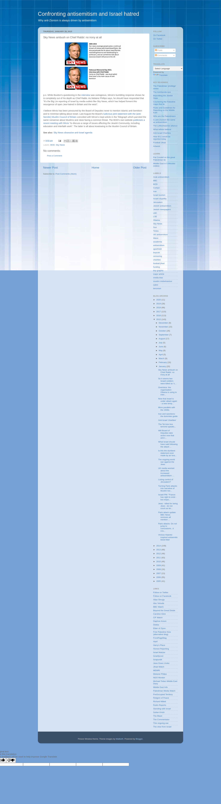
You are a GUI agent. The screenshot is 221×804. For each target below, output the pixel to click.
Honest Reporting (161, 649)
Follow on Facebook (162, 596)
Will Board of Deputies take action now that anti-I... (166, 434)
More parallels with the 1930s (166, 408)
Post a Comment (54, 156)
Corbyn (156, 188)
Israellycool (158, 656)
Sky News (60, 145)
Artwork (156, 146)
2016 (158, 315)
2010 (158, 561)
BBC (155, 180)
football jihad (159, 263)
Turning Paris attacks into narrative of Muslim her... (167, 488)
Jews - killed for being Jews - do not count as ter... (168, 505)
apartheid (157, 249)
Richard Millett (159, 701)
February (163, 362)
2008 (158, 569)
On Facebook (159, 35)
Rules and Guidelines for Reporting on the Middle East (164, 110)
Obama (156, 220)
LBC (155, 213)
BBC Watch (158, 607)
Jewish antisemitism (162, 206)
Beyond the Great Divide (164, 610)
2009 (158, 565)
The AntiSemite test (162, 92)
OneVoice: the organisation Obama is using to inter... (167, 391)
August (162, 338)
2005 (158, 581)
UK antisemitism (160, 234)
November (164, 327)
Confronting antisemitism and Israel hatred (88, 14)
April (161, 354)
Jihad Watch (158, 667)
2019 (158, 303)
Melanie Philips (160, 674)
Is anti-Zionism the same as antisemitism (164, 121)
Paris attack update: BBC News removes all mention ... (167, 516)
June (161, 346)
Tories (156, 231)
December (164, 323)
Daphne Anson (159, 621)
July (161, 343)
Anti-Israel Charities (162, 133)
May (161, 350)
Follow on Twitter (160, 592)
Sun (155, 227)
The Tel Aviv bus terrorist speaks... (167, 425)
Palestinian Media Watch (164, 691)
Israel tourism (159, 195)
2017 (158, 311)
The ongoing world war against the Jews (166, 461)
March (162, 358)
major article (158, 274)
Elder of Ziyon (159, 628)
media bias (158, 278)
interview (86, 95)
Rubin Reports (159, 705)
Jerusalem (157, 202)
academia (157, 242)
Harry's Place (159, 645)
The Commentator (161, 719)
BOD (52, 145)
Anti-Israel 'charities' (167, 420)
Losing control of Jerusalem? (165, 480)
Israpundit (157, 659)
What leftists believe (162, 129)
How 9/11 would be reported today (161, 137)
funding (156, 267)
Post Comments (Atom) (66, 174)
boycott (156, 252)
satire (155, 285)
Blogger (139, 739)
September (164, 335)
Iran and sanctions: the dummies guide (168, 415)
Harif (155, 641)
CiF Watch (158, 617)
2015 (158, 319)
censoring (157, 256)
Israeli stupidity (159, 199)
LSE (155, 216)
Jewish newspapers (162, 209)
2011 (158, 557)
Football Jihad (159, 142)
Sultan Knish (159, 712)
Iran (155, 191)
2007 (158, 573)
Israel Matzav (159, 652)
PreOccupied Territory (163, 694)
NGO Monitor (159, 677)
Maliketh (119, 739)
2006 (158, 577)
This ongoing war (161, 723)
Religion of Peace (161, 698)
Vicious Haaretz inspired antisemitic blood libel (168, 537)
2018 (158, 307)
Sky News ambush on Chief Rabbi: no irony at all (168, 372)
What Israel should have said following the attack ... (168, 444)
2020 (158, 300)
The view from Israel (162, 727)
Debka (156, 625)
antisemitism (158, 245)
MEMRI (156, 670)
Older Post (139, 167)
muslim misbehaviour (162, 281)
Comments (161, 55)
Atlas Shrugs (159, 600)
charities (157, 260)
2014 (158, 546)
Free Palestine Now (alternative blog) (162, 633)
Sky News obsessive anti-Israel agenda (73, 132)
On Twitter (157, 39)
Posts (158, 50)
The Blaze (157, 716)
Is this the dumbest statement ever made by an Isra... (167, 453)
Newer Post (50, 167)
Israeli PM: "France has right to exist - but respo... (167, 497)
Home (95, 167)
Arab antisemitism (161, 177)
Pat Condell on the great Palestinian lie (164, 158)
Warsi (155, 238)
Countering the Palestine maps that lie (164, 103)
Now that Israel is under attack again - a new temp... (167, 401)
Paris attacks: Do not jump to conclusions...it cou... (167, 527)
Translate (160, 75)
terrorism (157, 288)
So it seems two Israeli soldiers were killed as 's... (167, 381)
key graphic (158, 270)
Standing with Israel (162, 709)
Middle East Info (160, 687)
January (162, 366)
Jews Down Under (161, 663)
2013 (158, 550)
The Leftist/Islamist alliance (165, 126)
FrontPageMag (159, 638)
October (162, 331)
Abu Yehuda (158, 603)
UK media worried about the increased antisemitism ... (166, 472)
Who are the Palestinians (164, 116)
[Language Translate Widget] (168, 68)
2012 (158, 553)
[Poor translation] (11, 760)
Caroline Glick (159, 614)
